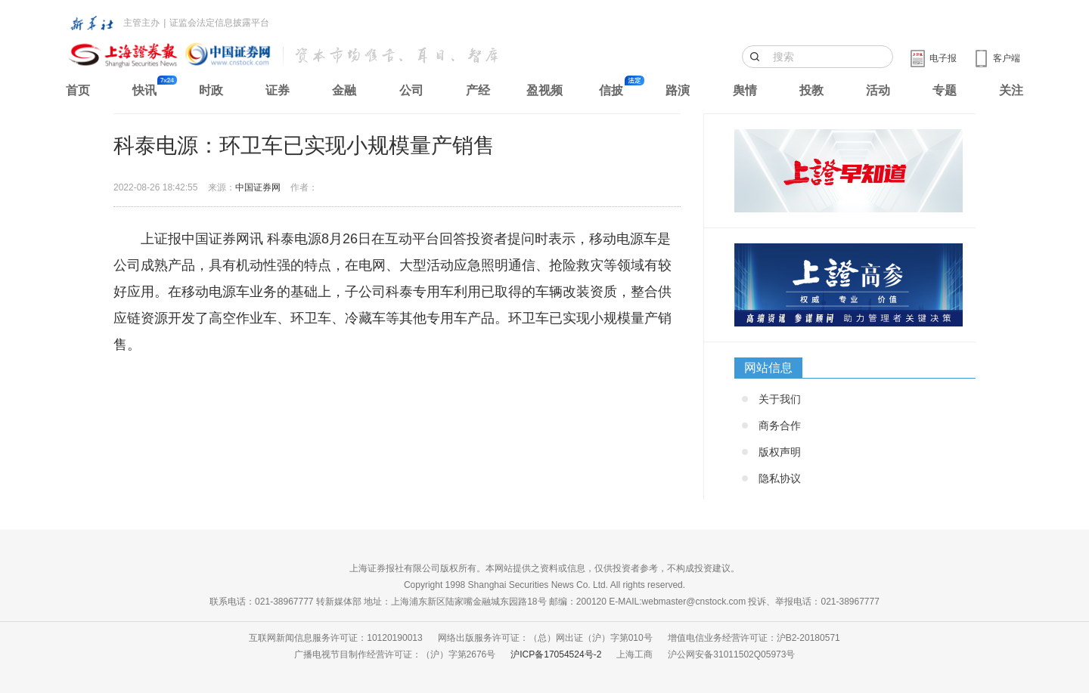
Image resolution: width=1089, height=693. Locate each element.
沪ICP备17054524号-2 (555, 654)
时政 (211, 90)
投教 (811, 90)
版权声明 (780, 452)
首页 (78, 90)
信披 (611, 90)
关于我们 (780, 399)
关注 (1011, 90)
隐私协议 (780, 478)
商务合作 (780, 425)
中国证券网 (258, 187)
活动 (878, 90)
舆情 (745, 90)
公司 (411, 90)
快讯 (144, 90)
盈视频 (544, 90)
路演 (678, 90)
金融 (344, 90)
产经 (478, 90)
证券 (277, 90)
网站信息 (768, 367)
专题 (944, 90)
